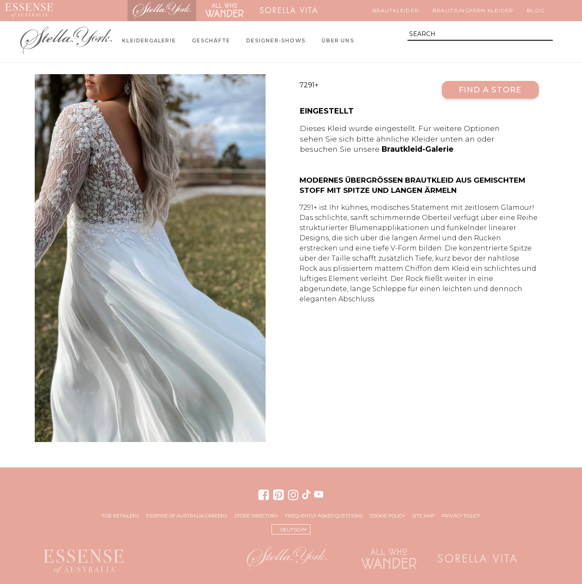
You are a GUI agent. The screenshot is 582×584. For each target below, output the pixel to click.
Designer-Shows (275, 40)
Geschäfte (211, 40)
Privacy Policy (461, 516)
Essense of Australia (29, 10)
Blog (536, 10)
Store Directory (256, 516)
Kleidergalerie (149, 40)
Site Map (423, 516)
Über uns (337, 40)
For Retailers (120, 516)
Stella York (161, 10)
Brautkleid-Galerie (418, 149)
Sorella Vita (288, 10)
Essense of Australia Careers (186, 516)
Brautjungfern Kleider (472, 10)
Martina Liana (92, 10)
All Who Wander (224, 10)
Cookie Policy (387, 516)
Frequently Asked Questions (324, 516)
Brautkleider (395, 10)
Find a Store (490, 90)
